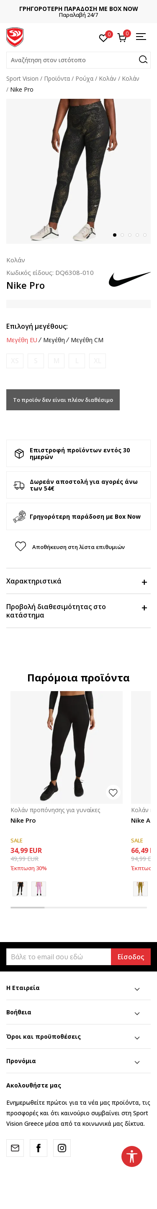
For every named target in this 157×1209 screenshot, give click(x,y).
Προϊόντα (57, 78)
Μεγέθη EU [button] (21, 340)
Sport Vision (22, 78)
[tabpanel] (78, 171)
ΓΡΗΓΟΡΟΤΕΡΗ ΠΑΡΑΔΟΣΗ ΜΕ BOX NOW (78, 8)
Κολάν (130, 78)
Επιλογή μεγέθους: (37, 326)
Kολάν (107, 78)
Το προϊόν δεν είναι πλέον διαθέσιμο (63, 400)
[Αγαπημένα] (103, 37)
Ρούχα (84, 78)
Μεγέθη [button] (54, 340)
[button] (78, 60)
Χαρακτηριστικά (76, 581)
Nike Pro (23, 820)
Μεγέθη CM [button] (87, 340)
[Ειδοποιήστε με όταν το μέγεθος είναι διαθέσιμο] (14, 361)
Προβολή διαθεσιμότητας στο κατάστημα (76, 611)
